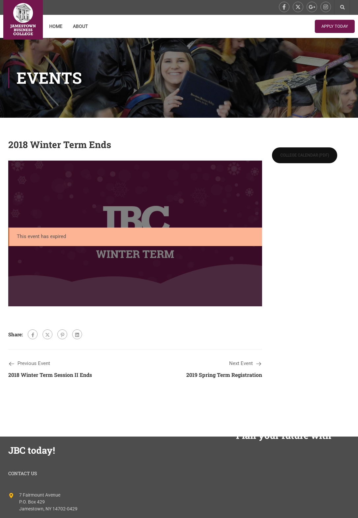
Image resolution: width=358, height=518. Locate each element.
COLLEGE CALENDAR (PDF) (304, 155)
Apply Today (334, 26)
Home (55, 26)
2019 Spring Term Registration (224, 374)
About (80, 26)
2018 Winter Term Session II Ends (50, 374)
